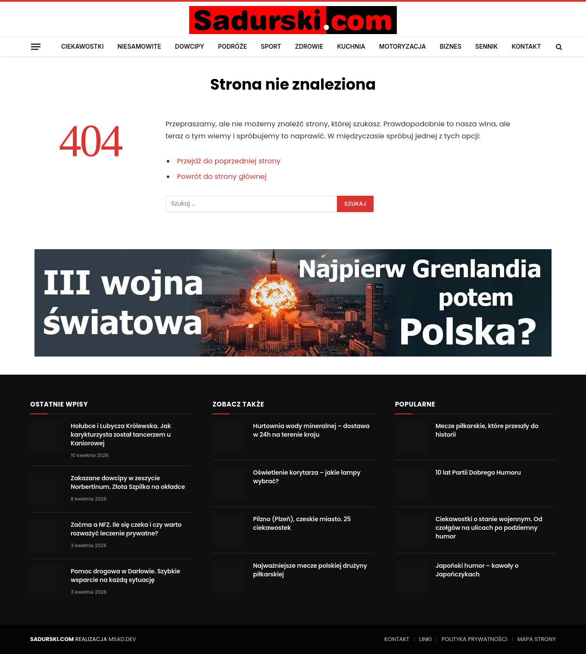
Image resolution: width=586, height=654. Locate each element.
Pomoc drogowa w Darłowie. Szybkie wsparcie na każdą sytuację (125, 575)
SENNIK (486, 46)
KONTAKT (526, 46)
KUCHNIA (351, 46)
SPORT (271, 46)
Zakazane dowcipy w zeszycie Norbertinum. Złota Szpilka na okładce (128, 482)
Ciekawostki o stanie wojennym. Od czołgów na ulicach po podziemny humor (489, 528)
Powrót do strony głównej (222, 176)
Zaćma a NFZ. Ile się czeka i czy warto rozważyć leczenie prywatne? (126, 529)
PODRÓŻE (232, 46)
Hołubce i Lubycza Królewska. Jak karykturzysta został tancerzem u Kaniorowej (121, 434)
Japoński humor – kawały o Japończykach (477, 570)
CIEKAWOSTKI (82, 46)
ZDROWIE (309, 46)
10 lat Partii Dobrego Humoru (478, 472)
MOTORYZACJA (402, 46)
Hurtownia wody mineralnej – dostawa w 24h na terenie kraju (311, 430)
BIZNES (450, 46)
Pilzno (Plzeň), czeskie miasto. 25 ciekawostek (302, 523)
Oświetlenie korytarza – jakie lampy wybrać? (306, 476)
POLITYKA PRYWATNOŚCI (475, 639)
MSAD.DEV (122, 639)
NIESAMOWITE (139, 46)
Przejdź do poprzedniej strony (229, 161)
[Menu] (36, 46)
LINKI (425, 639)
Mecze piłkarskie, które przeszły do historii (487, 430)
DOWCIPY (189, 46)
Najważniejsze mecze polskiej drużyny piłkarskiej (310, 570)
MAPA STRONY (536, 639)
